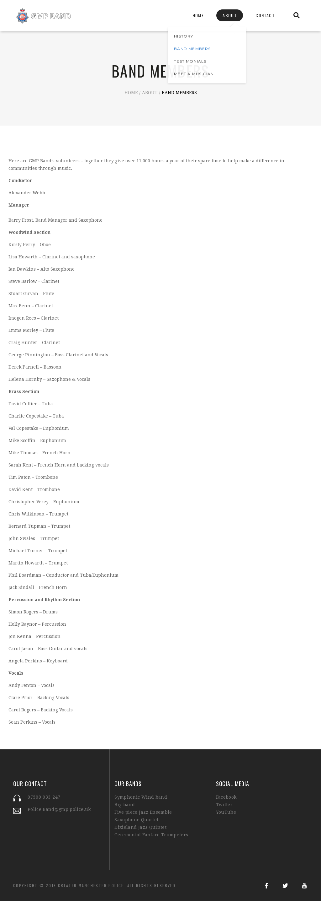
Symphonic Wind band (140, 797)
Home (198, 15)
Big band (124, 804)
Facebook (226, 797)
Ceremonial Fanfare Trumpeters (151, 834)
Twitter (224, 804)
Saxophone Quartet (136, 819)
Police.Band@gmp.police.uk (59, 809)
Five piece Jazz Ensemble (143, 812)
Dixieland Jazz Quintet (140, 827)
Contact (265, 15)
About (230, 15)
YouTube (226, 812)
